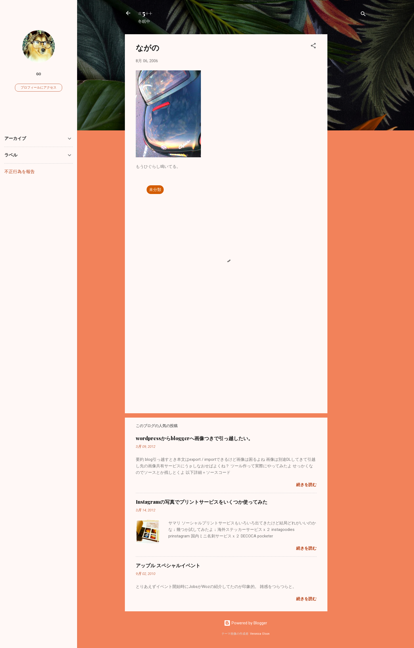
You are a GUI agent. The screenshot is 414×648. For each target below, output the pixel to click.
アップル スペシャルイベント (168, 565)
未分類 (155, 189)
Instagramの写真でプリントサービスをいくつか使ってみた (201, 502)
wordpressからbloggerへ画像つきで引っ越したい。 (194, 438)
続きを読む (306, 484)
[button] (313, 46)
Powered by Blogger (245, 623)
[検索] (363, 15)
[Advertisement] (349, 115)
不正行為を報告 (19, 171)
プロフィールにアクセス (38, 87)
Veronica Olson (260, 634)
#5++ (145, 13)
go (38, 74)
